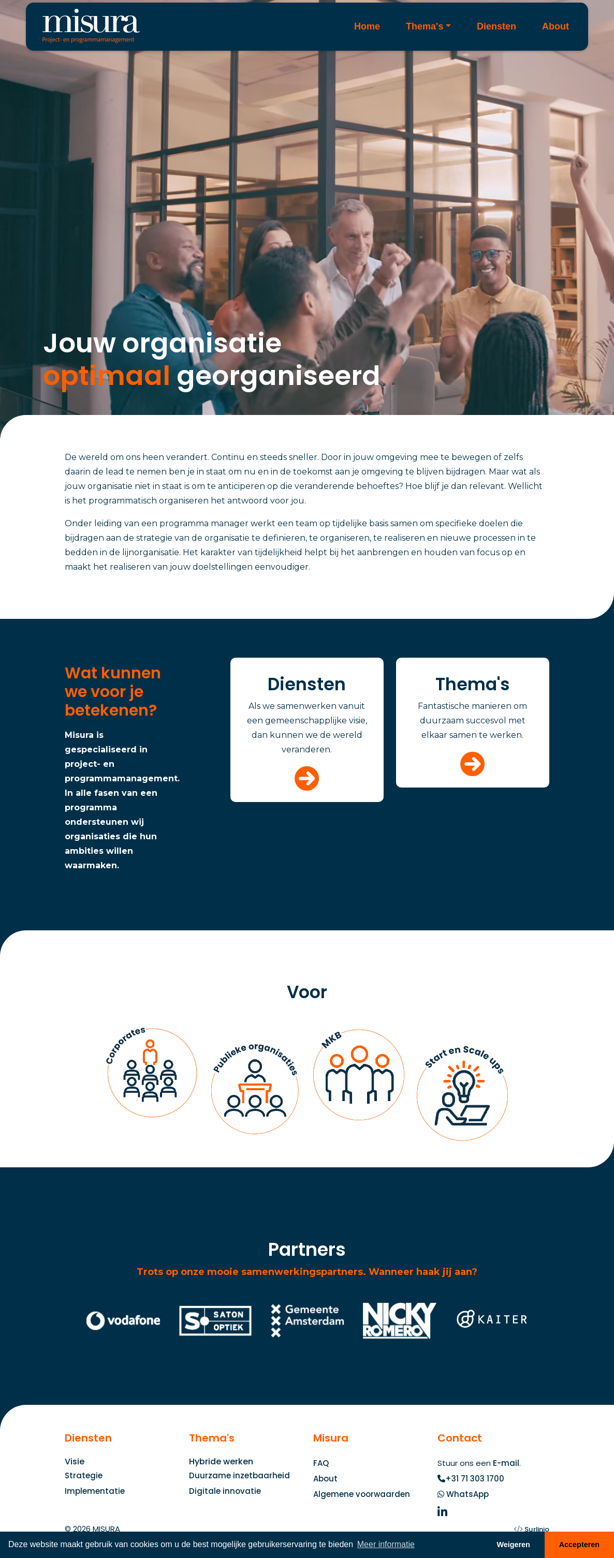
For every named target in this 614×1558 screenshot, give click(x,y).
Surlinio (536, 1529)
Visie (74, 1461)
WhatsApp (467, 1494)
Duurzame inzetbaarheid (239, 1475)
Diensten (496, 26)
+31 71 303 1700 (474, 1478)
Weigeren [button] (513, 1544)
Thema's (424, 26)
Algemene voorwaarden (361, 1494)
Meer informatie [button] (386, 1544)
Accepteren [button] (579, 1544)
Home (367, 26)
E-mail (506, 1463)
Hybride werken (221, 1461)
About (555, 26)
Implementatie (95, 1491)
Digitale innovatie (225, 1491)
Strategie (84, 1475)
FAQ (321, 1463)
